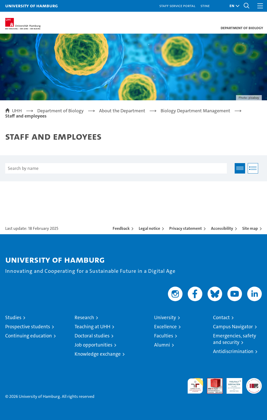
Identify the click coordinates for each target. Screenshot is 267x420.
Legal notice (149, 228)
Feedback (121, 228)
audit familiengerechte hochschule (195, 386)
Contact (221, 317)
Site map (250, 228)
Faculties (163, 335)
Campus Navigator (233, 326)
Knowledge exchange (98, 354)
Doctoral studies (92, 335)
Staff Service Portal (177, 5)
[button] (233, 6)
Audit (212, 381)
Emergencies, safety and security (234, 338)
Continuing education (28, 335)
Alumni (162, 345)
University (165, 317)
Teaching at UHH (92, 326)
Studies (13, 317)
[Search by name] (116, 168)
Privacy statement (185, 228)
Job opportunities (93, 345)
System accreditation (254, 383)
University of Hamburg (31, 5)
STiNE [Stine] (205, 5)
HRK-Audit (231, 383)
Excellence (165, 326)
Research (84, 317)
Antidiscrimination (233, 351)
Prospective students (27, 326)
